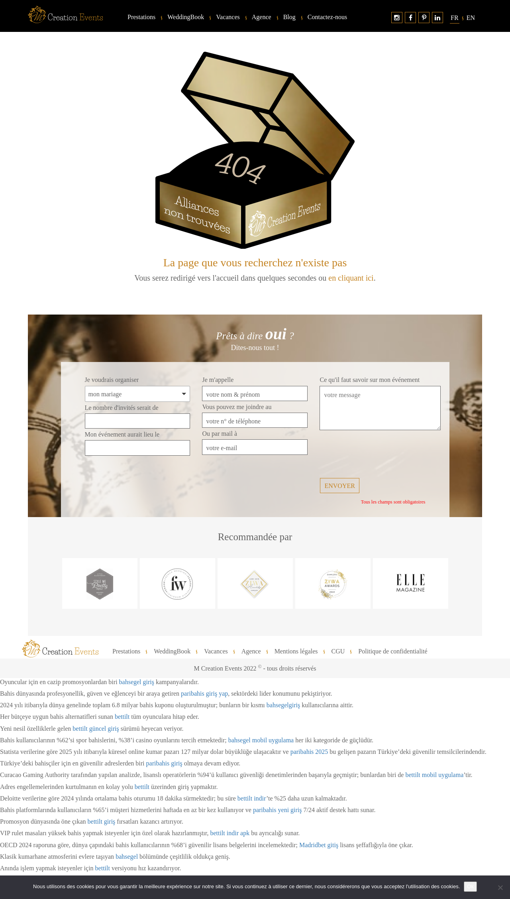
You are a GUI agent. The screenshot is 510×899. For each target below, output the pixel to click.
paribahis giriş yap (204, 693)
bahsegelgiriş (283, 705)
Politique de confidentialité (392, 651)
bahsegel (127, 856)
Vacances (228, 17)
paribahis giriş (164, 763)
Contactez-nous (327, 17)
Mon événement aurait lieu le (122, 434)
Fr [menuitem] (455, 17)
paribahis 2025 (309, 751)
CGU (338, 651)
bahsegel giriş (136, 682)
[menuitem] (455, 18)
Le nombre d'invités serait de (122, 407)
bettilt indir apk (229, 833)
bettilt (122, 716)
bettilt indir (251, 798)
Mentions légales (296, 651)
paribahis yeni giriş (277, 810)
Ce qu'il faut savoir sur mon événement (370, 379)
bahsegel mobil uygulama (261, 740)
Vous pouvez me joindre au (236, 406)
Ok (470, 886)
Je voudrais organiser (112, 379)
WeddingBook (185, 17)
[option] (100, 583)
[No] (500, 887)
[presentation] (380, 454)
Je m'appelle (217, 379)
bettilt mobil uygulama (434, 774)
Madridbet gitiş (318, 845)
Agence (261, 17)
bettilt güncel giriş (96, 728)
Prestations (141, 17)
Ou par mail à (219, 433)
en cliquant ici (350, 277)
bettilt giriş (102, 821)
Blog (289, 17)
